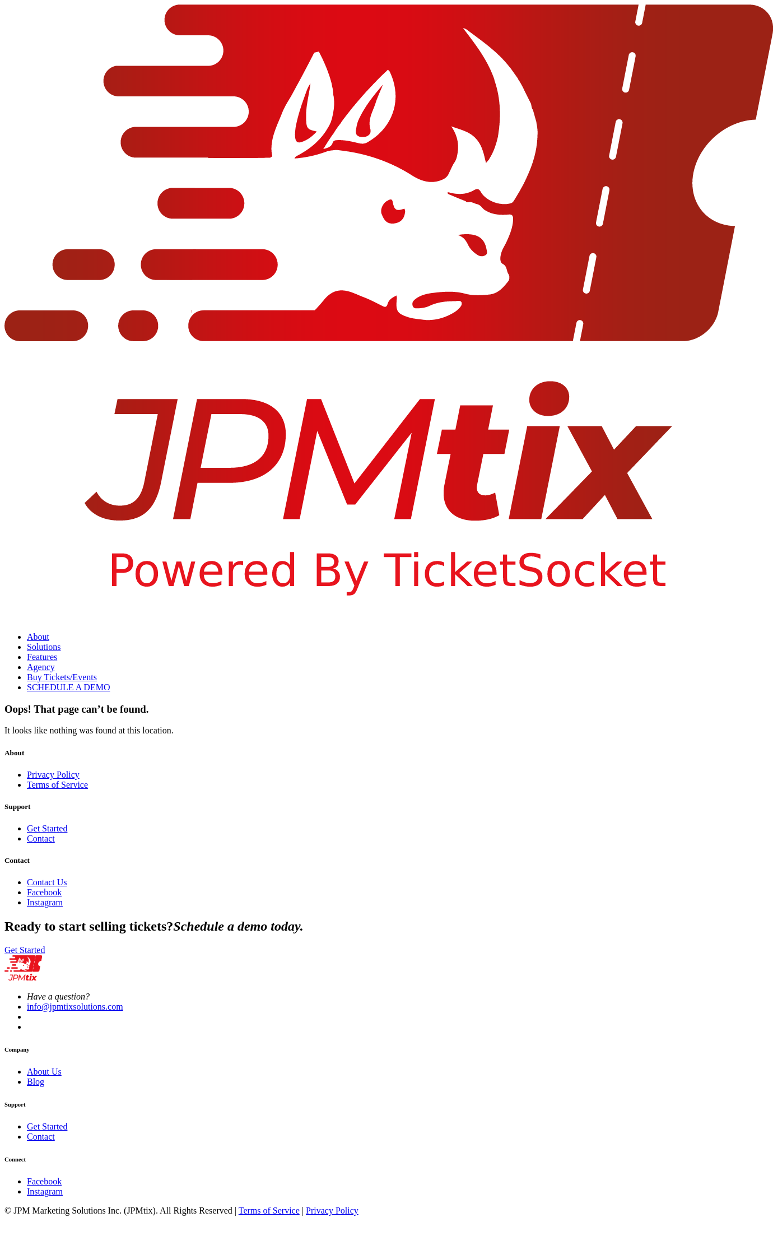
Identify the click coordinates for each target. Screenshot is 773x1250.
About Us (44, 1071)
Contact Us (47, 882)
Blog (35, 1081)
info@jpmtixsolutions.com (75, 1006)
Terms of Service (57, 784)
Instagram (45, 902)
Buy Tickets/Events (62, 677)
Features (42, 657)
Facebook (44, 892)
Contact (41, 838)
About (38, 637)
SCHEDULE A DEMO (68, 687)
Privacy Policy (53, 774)
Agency (41, 667)
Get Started (47, 828)
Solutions (43, 647)
